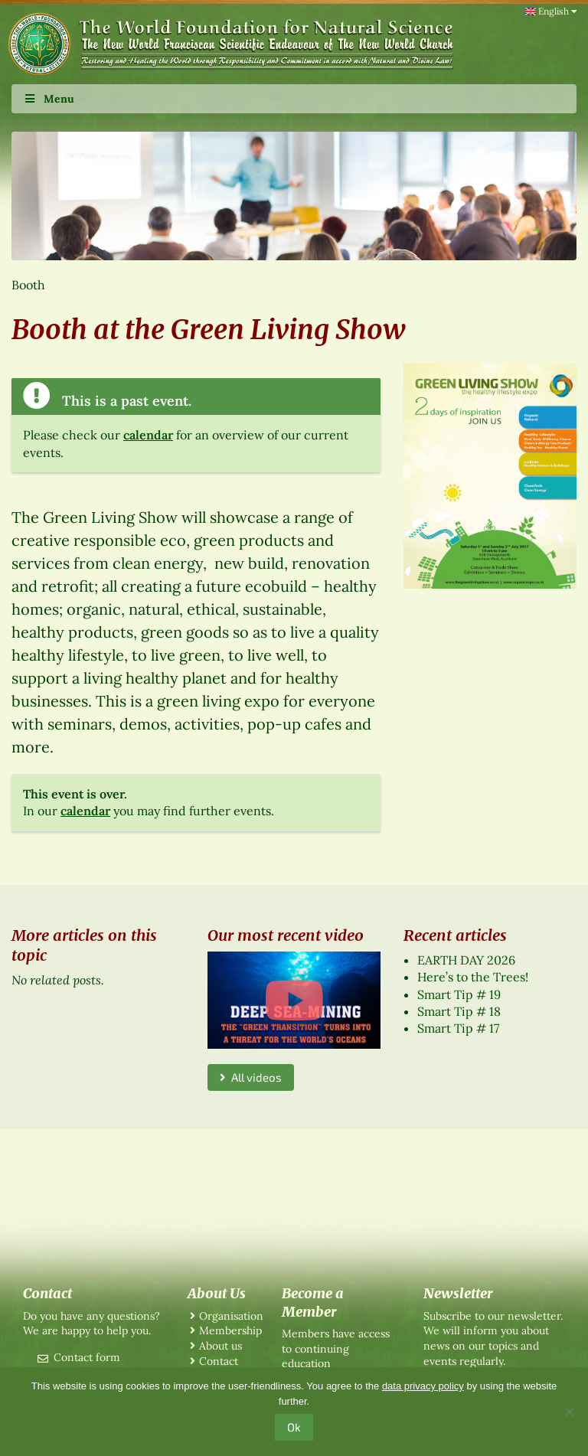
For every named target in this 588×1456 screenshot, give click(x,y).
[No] (569, 1411)
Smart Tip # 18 (459, 1011)
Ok (294, 1427)
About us (220, 1346)
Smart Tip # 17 (458, 1028)
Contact (218, 1361)
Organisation (231, 1316)
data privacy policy (423, 1386)
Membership (230, 1330)
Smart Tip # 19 (459, 994)
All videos (251, 1077)
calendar (148, 434)
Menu (48, 99)
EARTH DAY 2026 (466, 960)
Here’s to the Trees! (472, 976)
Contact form (87, 1357)
